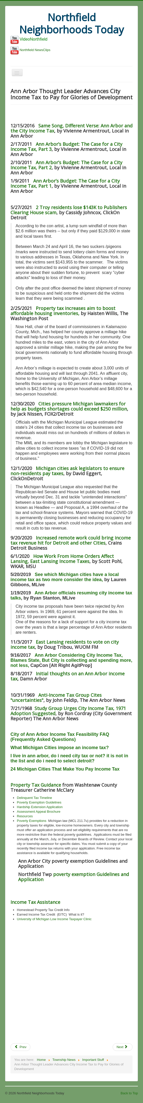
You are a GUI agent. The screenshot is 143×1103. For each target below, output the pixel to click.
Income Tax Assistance (35, 902)
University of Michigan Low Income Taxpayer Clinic (54, 919)
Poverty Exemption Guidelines (39, 802)
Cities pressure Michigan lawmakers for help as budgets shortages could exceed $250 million (68, 406)
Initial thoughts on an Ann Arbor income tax (67, 676)
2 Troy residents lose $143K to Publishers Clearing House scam (68, 209)
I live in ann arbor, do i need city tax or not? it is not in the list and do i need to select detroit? (69, 758)
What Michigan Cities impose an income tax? (59, 747)
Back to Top (129, 1093)
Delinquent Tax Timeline (34, 798)
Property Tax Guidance (35, 785)
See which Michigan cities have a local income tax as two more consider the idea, (64, 577)
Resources (25, 816)
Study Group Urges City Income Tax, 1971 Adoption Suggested (68, 710)
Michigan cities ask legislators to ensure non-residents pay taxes (67, 470)
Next (122, 1047)
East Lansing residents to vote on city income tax (64, 644)
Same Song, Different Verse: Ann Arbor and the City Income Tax (71, 128)
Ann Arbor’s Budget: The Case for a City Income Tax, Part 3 (66, 146)
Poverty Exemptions (31, 821)
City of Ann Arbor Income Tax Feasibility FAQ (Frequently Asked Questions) (59, 737)
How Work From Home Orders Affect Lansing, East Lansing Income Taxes (62, 558)
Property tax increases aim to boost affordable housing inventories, (62, 310)
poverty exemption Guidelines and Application (73, 876)
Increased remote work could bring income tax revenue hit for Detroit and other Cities (70, 540)
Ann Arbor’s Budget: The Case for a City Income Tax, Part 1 (65, 183)
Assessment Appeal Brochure (39, 811)
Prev (20, 1047)
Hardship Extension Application (40, 807)
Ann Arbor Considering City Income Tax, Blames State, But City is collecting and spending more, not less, (71, 660)
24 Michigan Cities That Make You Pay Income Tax (65, 769)
